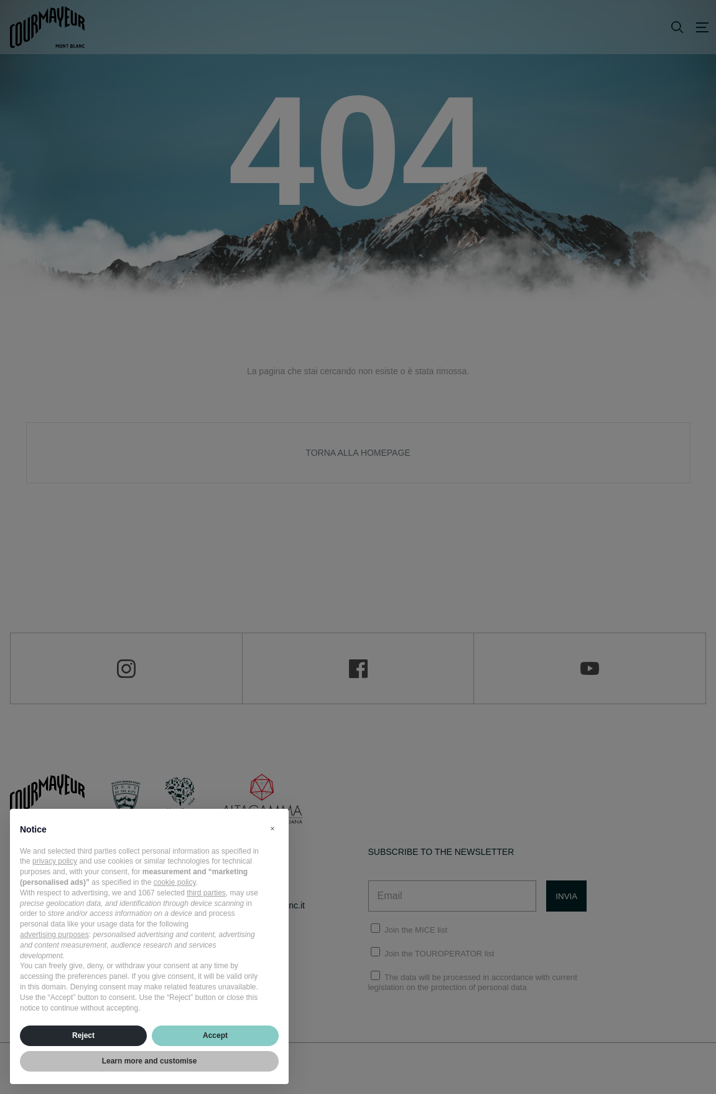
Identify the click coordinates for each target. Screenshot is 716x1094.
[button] (272, 829)
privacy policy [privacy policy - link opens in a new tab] (54, 861)
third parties (206, 893)
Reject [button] (83, 1035)
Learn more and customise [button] (149, 1061)
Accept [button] (215, 1035)
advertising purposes (54, 934)
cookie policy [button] (175, 882)
